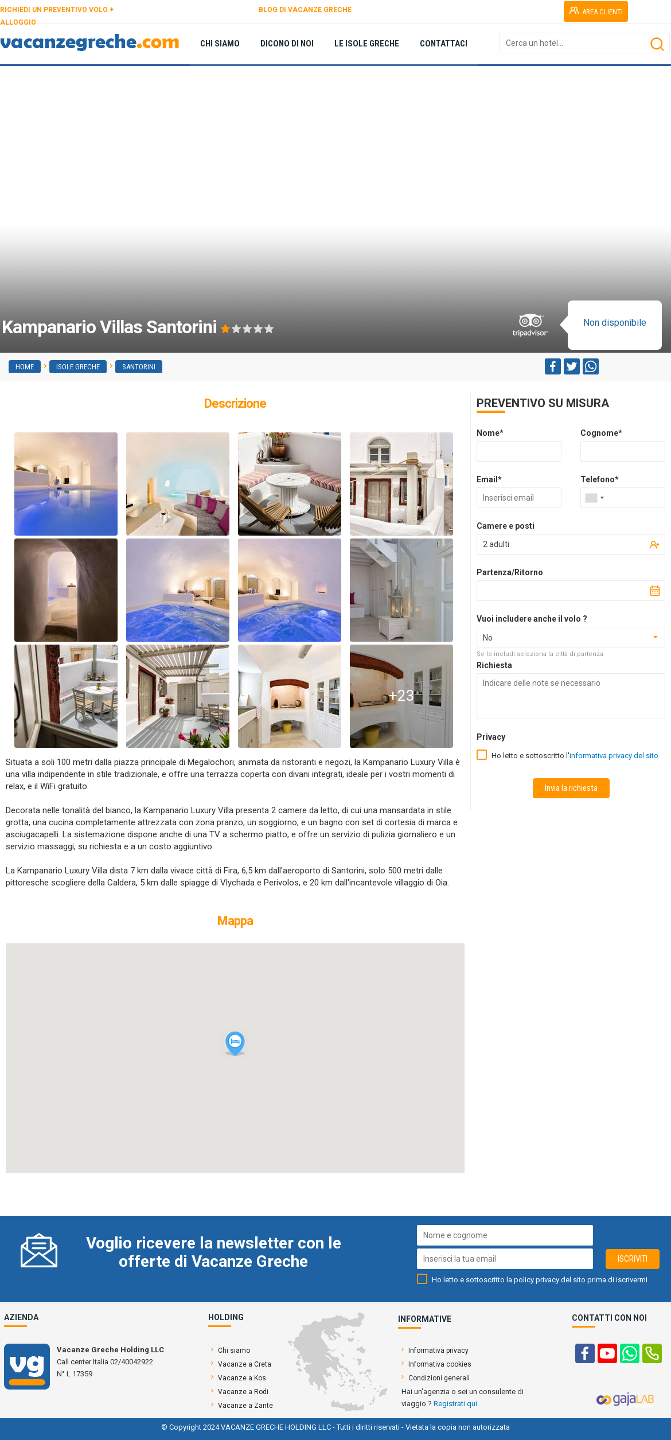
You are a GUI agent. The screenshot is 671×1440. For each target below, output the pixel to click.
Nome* (490, 433)
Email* (489, 479)
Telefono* (599, 479)
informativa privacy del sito (613, 755)
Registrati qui (455, 1403)
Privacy (491, 737)
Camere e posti (506, 525)
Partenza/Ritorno (510, 572)
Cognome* (601, 433)
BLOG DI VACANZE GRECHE (305, 10)
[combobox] (594, 498)
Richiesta (494, 665)
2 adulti (496, 544)
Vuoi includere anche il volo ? (532, 618)
